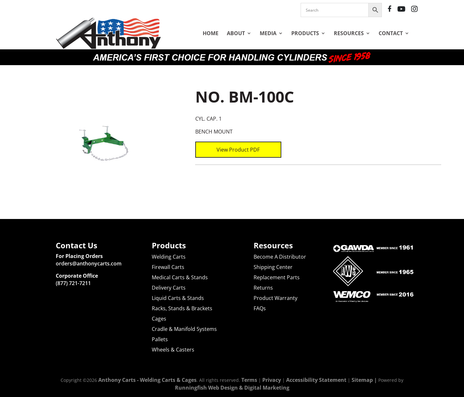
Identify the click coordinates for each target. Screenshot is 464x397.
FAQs (260, 308)
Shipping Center (273, 267)
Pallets (160, 339)
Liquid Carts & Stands (178, 298)
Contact (391, 33)
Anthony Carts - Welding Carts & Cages (147, 379)
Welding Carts (169, 256)
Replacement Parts (277, 277)
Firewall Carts (168, 267)
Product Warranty (275, 298)
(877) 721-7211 (73, 283)
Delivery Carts (169, 287)
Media (268, 33)
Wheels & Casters (173, 349)
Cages (159, 318)
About (236, 33)
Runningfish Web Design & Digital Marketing (232, 387)
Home (210, 33)
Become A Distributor (280, 256)
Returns (263, 287)
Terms (249, 379)
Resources (349, 33)
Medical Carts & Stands (180, 277)
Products (305, 33)
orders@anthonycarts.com (88, 263)
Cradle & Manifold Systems (184, 328)
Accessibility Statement (316, 379)
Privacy (271, 379)
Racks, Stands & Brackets (182, 308)
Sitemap (362, 379)
